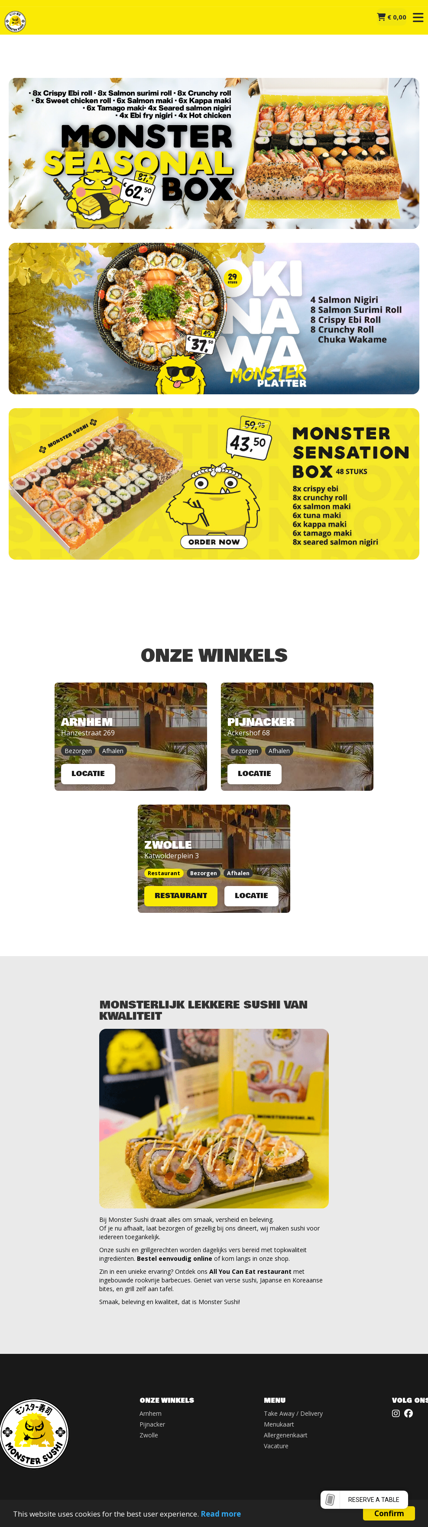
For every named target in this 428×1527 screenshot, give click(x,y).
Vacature (276, 1446)
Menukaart (279, 1424)
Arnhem (150, 1413)
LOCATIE (88, 773)
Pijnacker (152, 1424)
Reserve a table (373, 1499)
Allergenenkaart (286, 1435)
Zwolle (148, 1435)
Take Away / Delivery (293, 1413)
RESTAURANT (181, 895)
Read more (221, 1514)
